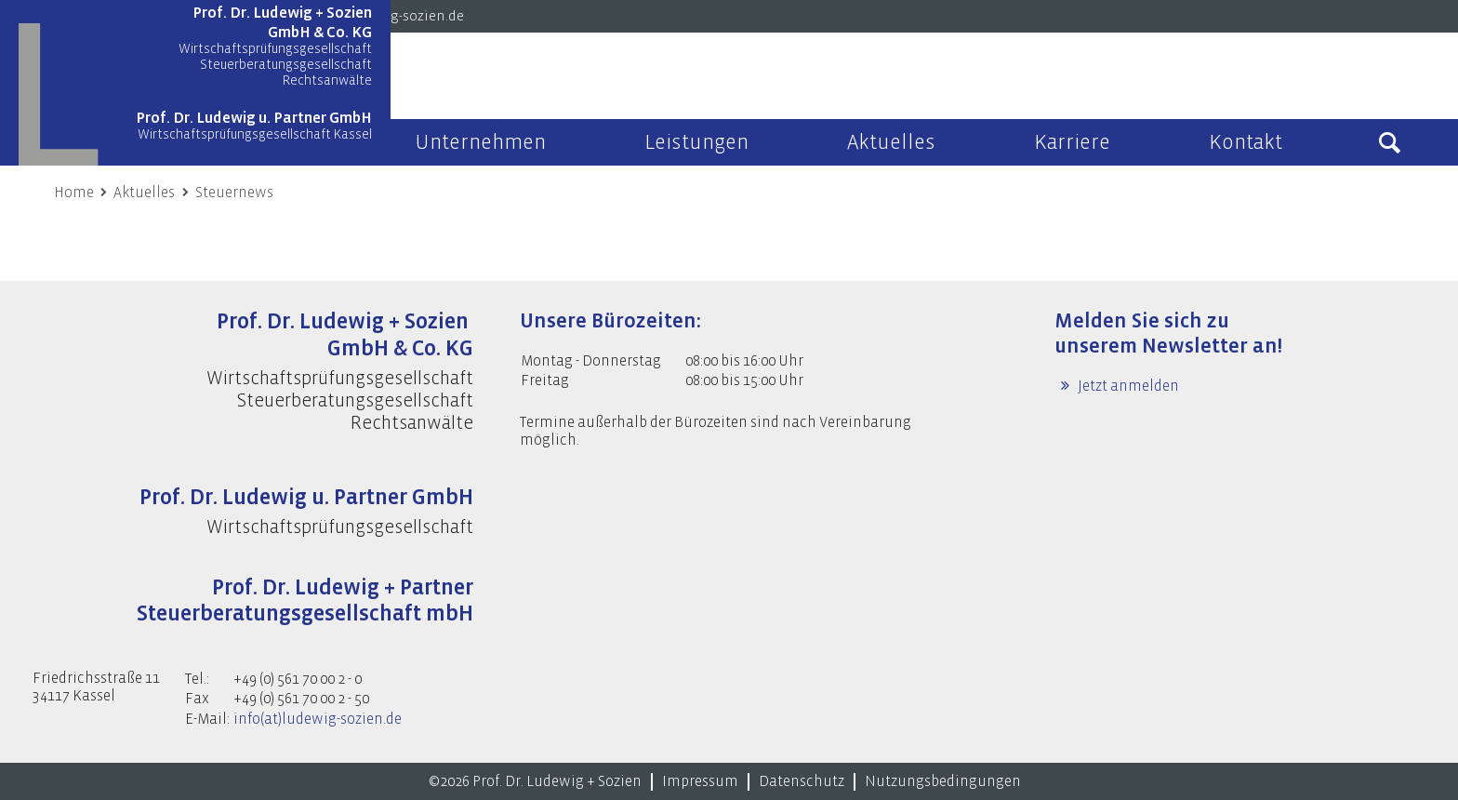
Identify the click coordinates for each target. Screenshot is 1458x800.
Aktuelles (144, 192)
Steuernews (234, 192)
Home (74, 192)
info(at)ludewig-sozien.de (317, 719)
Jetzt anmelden (1127, 386)
